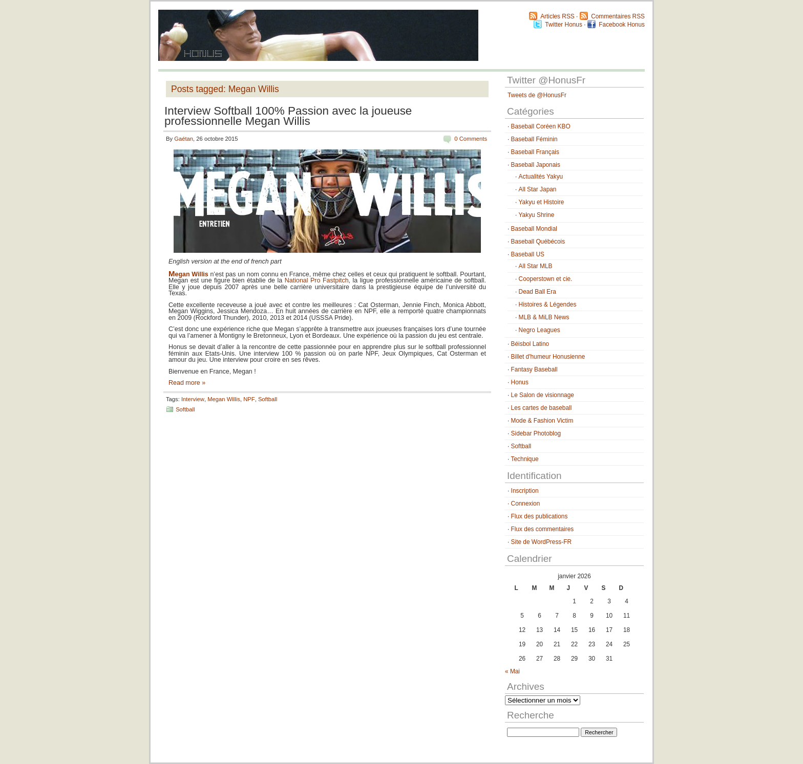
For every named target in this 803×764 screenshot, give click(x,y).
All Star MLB (536, 266)
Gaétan (183, 139)
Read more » (186, 382)
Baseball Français (535, 152)
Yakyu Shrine (537, 215)
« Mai (512, 671)
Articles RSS (557, 16)
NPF (249, 399)
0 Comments (470, 139)
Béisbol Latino (530, 343)
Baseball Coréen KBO (540, 126)
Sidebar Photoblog (536, 433)
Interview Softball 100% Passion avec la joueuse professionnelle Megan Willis (288, 115)
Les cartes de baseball (541, 407)
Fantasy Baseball (534, 369)
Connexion (525, 503)
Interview (192, 399)
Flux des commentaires (542, 529)
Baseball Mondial (534, 228)
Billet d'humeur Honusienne (548, 356)
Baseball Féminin (534, 139)
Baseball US (527, 254)
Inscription (525, 490)
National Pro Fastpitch (317, 280)
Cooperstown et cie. (546, 278)
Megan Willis (223, 399)
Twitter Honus (563, 24)
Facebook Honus (622, 24)
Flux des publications (539, 516)
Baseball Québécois (538, 241)
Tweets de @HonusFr (537, 95)
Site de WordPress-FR (541, 541)
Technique (525, 459)
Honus (520, 382)
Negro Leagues (539, 330)
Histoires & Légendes (548, 304)
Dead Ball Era (537, 291)
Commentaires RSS (618, 16)
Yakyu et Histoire (541, 202)
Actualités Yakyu (541, 176)
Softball (267, 399)
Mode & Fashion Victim (542, 420)
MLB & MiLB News (544, 317)
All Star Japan (538, 189)
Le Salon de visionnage (542, 395)
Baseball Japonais (535, 164)
